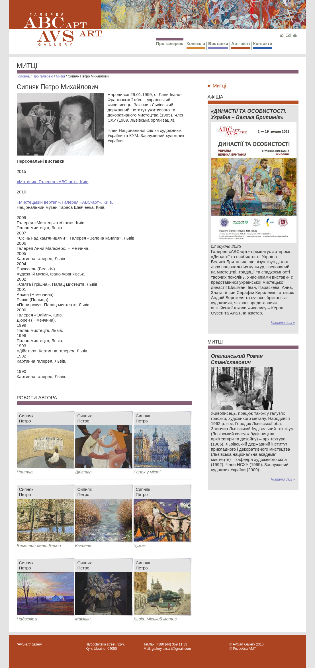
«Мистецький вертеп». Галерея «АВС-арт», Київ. (65, 202)
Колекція (196, 45)
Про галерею (169, 42)
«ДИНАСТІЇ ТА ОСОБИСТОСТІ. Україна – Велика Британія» (249, 114)
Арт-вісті (240, 45)
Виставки (218, 45)
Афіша (215, 97)
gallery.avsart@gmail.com (171, 649)
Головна (23, 76)
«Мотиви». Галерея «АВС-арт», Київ (53, 181)
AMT (252, 649)
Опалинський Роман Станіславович (237, 359)
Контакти (262, 45)
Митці (27, 66)
